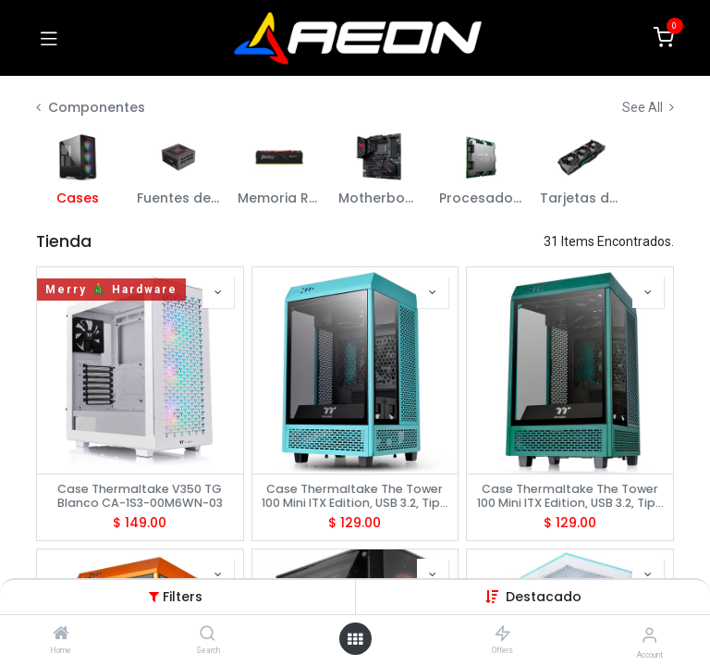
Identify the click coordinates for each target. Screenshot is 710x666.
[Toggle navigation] (49, 38)
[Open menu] (355, 639)
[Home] (61, 634)
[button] (543, 596)
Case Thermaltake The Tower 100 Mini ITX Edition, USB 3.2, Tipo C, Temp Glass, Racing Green (570, 496)
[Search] (207, 634)
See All (648, 107)
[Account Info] (649, 635)
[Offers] (502, 634)
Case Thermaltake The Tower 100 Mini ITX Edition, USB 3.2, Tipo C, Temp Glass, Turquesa (355, 496)
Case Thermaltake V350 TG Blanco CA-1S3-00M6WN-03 (140, 496)
